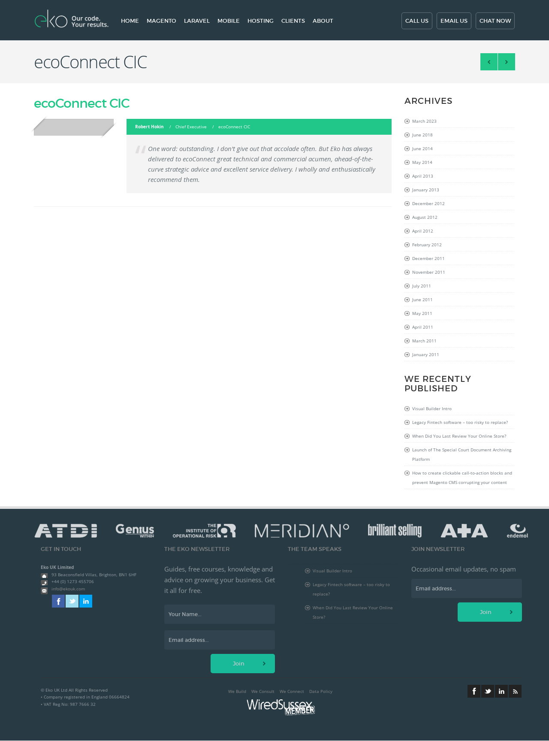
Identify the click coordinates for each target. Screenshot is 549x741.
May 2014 (422, 162)
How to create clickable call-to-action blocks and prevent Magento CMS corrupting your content (462, 477)
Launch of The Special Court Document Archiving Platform (461, 454)
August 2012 (424, 217)
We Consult (262, 691)
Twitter (72, 601)
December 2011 (428, 258)
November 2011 (428, 272)
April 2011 (422, 327)
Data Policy (320, 691)
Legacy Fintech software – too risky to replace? (460, 422)
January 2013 (425, 190)
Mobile (228, 20)
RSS (515, 691)
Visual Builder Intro (432, 408)
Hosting (260, 20)
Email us (454, 20)
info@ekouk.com (68, 589)
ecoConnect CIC (82, 103)
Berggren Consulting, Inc (506, 61)
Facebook (58, 601)
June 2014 (422, 148)
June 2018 (422, 135)
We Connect (292, 691)
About (323, 20)
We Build (237, 691)
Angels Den (489, 61)
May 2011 (422, 313)
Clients (293, 20)
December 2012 (428, 203)
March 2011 (424, 341)
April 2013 (422, 176)
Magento (161, 20)
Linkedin (85, 601)
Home (130, 20)
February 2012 (427, 245)
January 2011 (425, 354)
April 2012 (422, 231)
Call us (416, 20)
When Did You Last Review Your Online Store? (459, 436)
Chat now (495, 20)
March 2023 (424, 121)
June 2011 (422, 299)
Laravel (197, 20)
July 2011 (421, 286)
